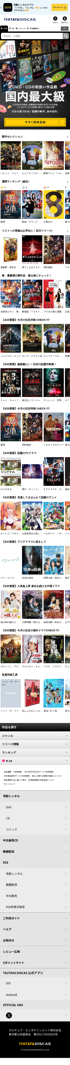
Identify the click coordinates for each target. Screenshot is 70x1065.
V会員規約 (17, 774)
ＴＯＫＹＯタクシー (53, 447)
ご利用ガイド (11, 921)
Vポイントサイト (13, 965)
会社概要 (7, 774)
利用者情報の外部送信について (41, 782)
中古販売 (11, 898)
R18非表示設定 (15, 909)
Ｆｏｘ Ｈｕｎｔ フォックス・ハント (21, 403)
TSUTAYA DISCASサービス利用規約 (39, 774)
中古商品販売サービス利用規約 (17, 778)
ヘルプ (7, 932)
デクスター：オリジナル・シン (37, 669)
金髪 (67, 176)
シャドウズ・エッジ (11, 358)
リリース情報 (35, 747)
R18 (64, 31)
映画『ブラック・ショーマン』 (37, 224)
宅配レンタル (14, 876)
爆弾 (3, 224)
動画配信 (8, 854)
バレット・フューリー (12, 176)
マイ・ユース (7, 580)
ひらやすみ (6, 491)
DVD (7, 31)
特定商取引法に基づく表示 (15, 782)
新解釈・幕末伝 (8, 270)
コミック (29, 31)
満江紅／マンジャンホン (34, 403)
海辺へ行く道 (50, 713)
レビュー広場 (11, 954)
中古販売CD (45, 31)
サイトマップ (9, 786)
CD (17, 31)
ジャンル (35, 738)
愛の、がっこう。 (31, 491)
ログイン (65, 25)
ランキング (35, 755)
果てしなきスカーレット (34, 270)
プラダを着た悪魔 (52, 314)
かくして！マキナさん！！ (14, 536)
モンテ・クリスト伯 (32, 358)
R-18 (35, 763)
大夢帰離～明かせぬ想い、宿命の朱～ (41, 625)
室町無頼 (47, 270)
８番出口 (47, 224)
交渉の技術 (27, 580)
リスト (55, 25)
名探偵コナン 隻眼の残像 (14, 314)
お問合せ (8, 943)
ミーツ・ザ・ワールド (12, 713)
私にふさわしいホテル (33, 713)
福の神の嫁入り (8, 625)
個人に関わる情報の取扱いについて (47, 778)
